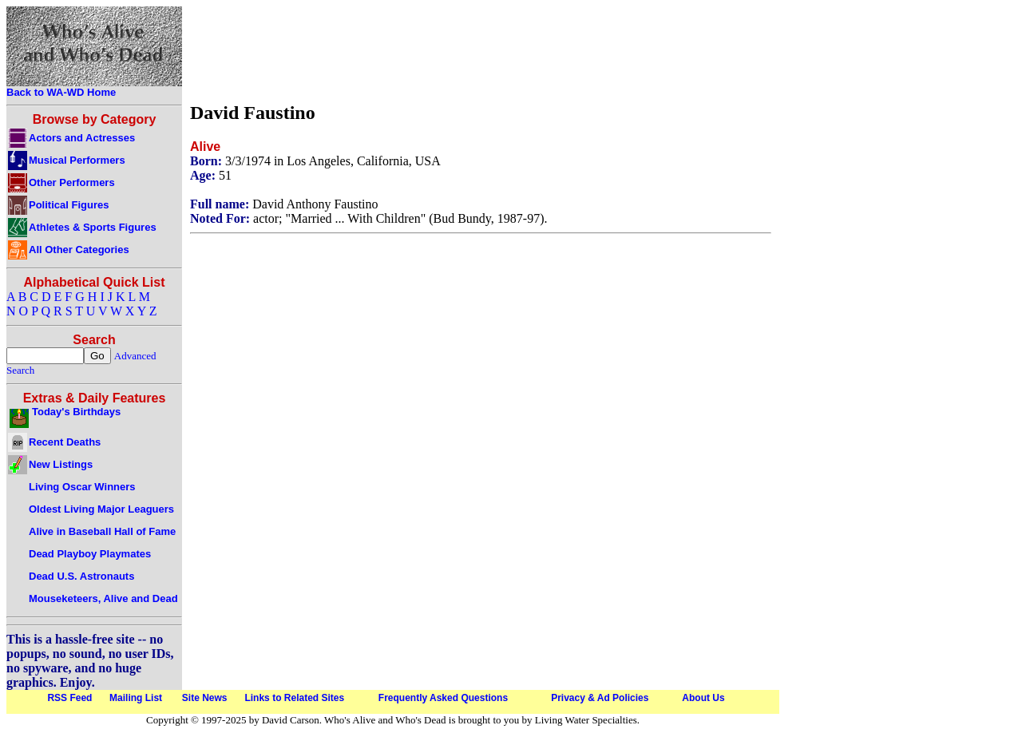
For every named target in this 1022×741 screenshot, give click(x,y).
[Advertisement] (480, 50)
